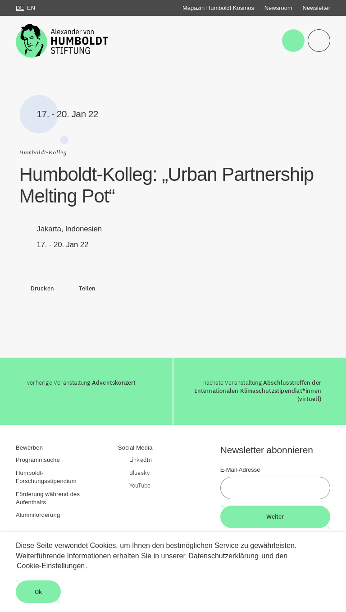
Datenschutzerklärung (223, 556)
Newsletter (316, 8)
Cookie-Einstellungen (51, 566)
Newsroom (278, 8)
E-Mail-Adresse (240, 469)
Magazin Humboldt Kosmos (218, 8)
